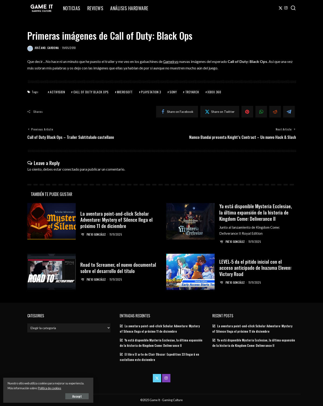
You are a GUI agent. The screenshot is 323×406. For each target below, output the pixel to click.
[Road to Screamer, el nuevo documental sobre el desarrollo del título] (51, 271)
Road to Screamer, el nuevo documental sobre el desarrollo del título (118, 267)
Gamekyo (171, 61)
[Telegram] (289, 111)
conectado (70, 169)
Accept (56, 395)
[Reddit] (275, 111)
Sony (173, 91)
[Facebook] (177, 111)
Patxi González (96, 234)
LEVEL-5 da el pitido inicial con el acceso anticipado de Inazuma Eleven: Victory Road (255, 267)
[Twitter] (280, 8)
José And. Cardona (46, 48)
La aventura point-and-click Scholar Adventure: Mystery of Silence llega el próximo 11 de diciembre (117, 219)
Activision (57, 91)
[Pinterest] (247, 111)
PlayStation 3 (151, 91)
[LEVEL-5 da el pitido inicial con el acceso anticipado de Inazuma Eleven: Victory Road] (190, 271)
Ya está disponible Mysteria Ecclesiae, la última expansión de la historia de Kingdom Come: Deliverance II (255, 212)
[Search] (293, 8)
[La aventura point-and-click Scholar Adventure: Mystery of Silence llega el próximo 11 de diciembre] (51, 221)
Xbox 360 (214, 91)
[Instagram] (286, 8)
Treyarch (192, 91)
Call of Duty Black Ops (91, 91)
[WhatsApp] (261, 111)
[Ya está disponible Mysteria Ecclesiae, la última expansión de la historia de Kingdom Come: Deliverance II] (190, 221)
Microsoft (125, 91)
